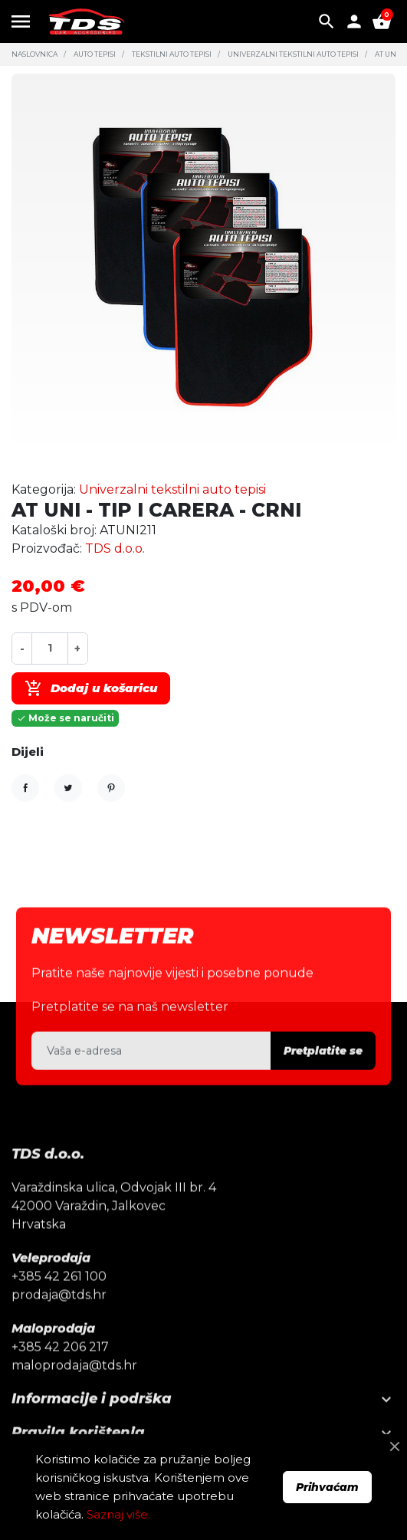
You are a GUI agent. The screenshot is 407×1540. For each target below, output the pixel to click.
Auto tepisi (95, 54)
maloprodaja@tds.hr (74, 1391)
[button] (326, 21)
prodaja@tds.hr (59, 1320)
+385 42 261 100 (59, 1302)
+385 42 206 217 (60, 1372)
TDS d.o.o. (115, 548)
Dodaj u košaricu (91, 688)
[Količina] (49, 648)
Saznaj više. (118, 1514)
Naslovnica (34, 54)
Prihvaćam (327, 1487)
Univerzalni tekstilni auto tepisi (293, 54)
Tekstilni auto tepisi (172, 54)
